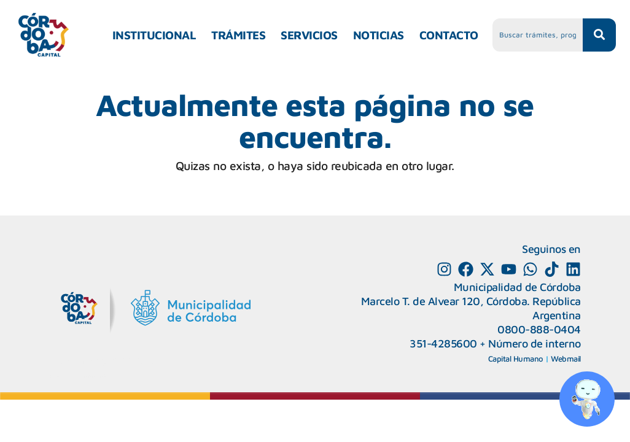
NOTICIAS (378, 35)
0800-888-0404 (539, 329)
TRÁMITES (238, 35)
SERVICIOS (309, 35)
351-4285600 (443, 343)
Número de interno (534, 343)
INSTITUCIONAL (154, 35)
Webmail (566, 358)
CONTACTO (448, 35)
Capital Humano (515, 358)
